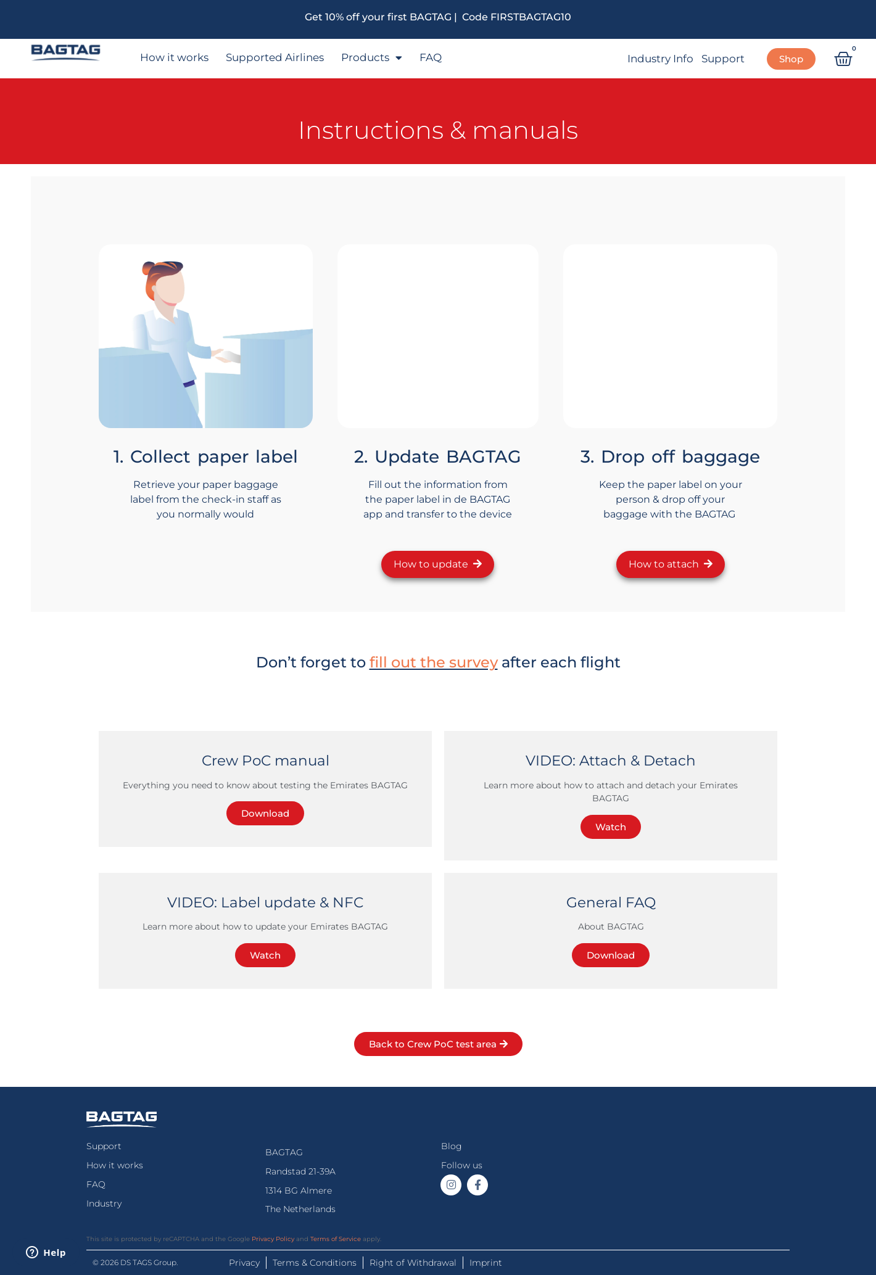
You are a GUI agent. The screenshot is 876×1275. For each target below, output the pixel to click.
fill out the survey (434, 662)
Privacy (244, 1262)
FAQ (430, 57)
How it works (174, 57)
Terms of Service (335, 1239)
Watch (610, 827)
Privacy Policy (273, 1239)
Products (371, 57)
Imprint (485, 1262)
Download (265, 813)
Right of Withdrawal (413, 1262)
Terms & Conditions (315, 1262)
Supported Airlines (275, 57)
